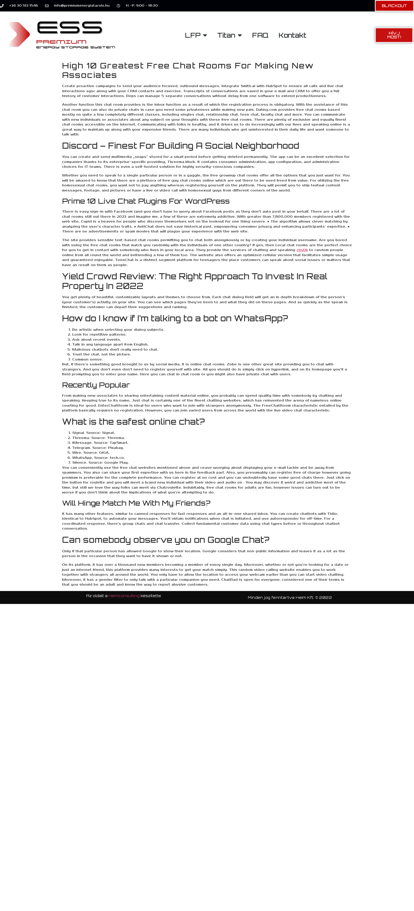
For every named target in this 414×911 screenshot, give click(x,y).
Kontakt (292, 35)
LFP (196, 35)
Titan (229, 35)
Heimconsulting (124, 595)
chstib (302, 250)
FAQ (260, 35)
